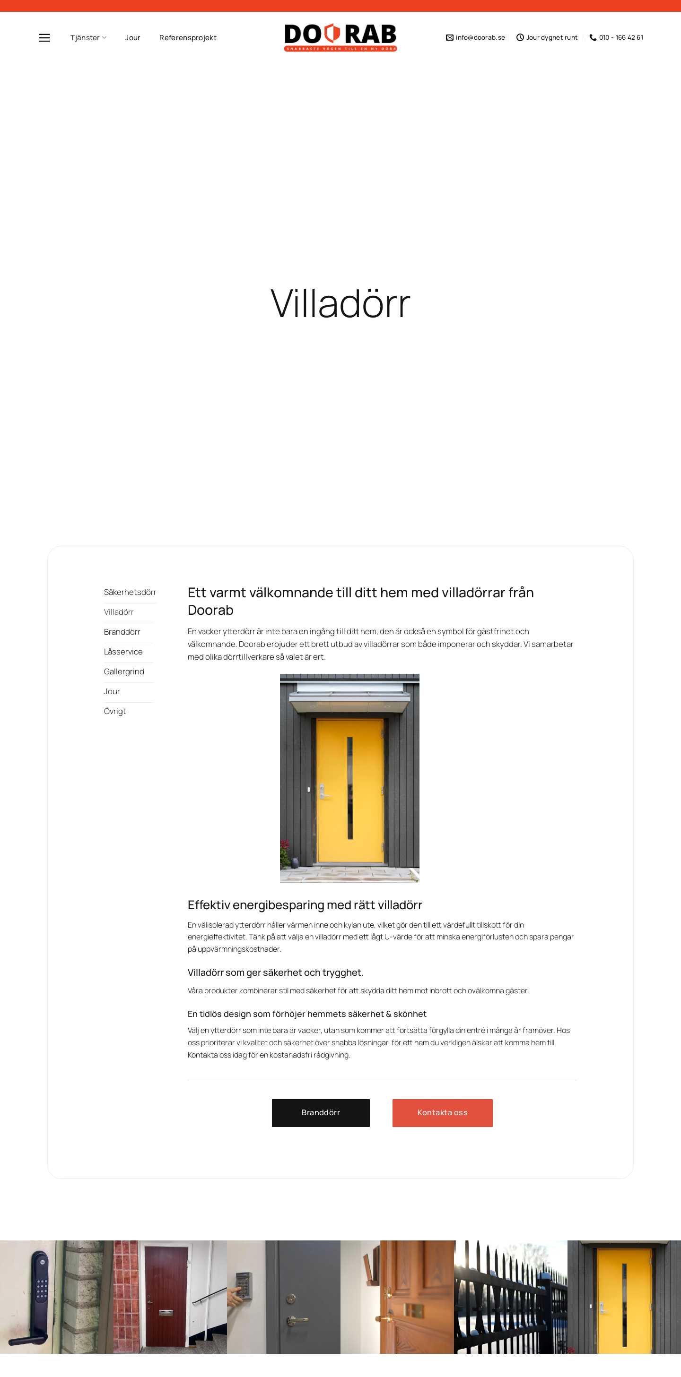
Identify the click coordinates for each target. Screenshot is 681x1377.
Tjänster (88, 38)
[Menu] (45, 38)
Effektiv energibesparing (256, 904)
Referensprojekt (188, 38)
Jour (132, 38)
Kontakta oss (209, 1055)
